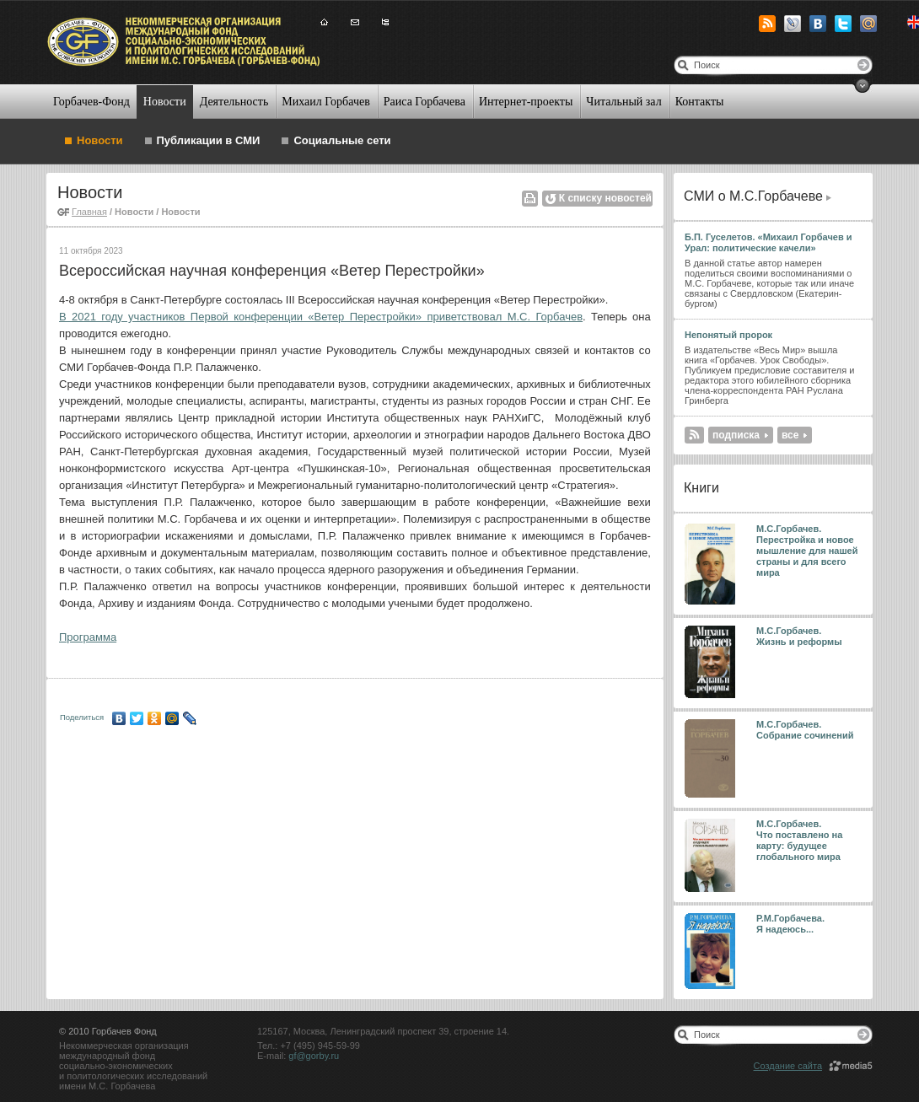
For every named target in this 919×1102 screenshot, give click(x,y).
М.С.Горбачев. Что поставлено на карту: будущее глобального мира (799, 840)
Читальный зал (623, 101)
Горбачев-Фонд (91, 101)
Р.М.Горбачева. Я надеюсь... (791, 923)
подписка (736, 435)
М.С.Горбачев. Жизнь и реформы (799, 636)
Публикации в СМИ (209, 140)
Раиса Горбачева (424, 101)
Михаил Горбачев (325, 101)
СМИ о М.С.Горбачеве (753, 196)
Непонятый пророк (728, 335)
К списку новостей (605, 198)
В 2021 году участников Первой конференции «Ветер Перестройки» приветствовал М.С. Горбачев (321, 316)
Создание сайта (788, 1066)
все (790, 435)
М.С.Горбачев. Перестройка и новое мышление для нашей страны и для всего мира (807, 551)
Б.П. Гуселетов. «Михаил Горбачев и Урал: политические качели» (768, 242)
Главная (89, 212)
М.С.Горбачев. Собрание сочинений (805, 729)
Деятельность (234, 101)
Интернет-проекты (525, 101)
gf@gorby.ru (313, 1056)
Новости (164, 101)
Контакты (699, 101)
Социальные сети (341, 140)
